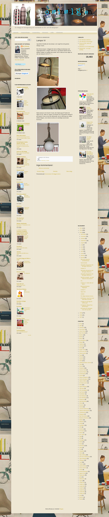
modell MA (82, 491)
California (81, 344)
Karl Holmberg (82, 397)
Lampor (47, 160)
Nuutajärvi (81, 425)
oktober (83, 238)
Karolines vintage (21, 301)
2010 (81, 232)
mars (82, 253)
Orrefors (81, 429)
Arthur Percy (82, 331)
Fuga (80, 355)
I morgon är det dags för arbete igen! (86, 302)
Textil (80, 462)
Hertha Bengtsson (83, 379)
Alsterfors (81, 327)
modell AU (81, 484)
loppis (80, 480)
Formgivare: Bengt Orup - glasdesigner (87, 305)
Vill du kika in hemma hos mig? (27, 309)
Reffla (80, 442)
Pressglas (81, 440)
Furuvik (81, 357)
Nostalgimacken (21, 111)
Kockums (81, 405)
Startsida (15, 32)
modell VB (81, 493)
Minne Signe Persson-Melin (23, 152)
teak (80, 495)
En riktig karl (27, 273)
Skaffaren (19, 206)
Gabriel (81, 359)
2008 (81, 315)
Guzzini (81, 375)
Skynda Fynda (20, 170)
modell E (81, 488)
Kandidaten (82, 394)
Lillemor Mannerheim (84, 410)
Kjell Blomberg (82, 401)
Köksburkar (59, 32)
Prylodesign (20, 182)
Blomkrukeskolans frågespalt (85, 287)
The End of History (21, 289)
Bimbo (80, 336)
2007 (81, 317)
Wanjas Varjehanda (22, 223)
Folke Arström (82, 353)
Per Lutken (82, 434)
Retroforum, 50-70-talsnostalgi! (86, 46)
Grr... (82, 280)
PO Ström (81, 430)
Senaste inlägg (40, 171)
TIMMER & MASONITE (22, 87)
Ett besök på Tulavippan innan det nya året (86, 309)
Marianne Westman (84, 418)
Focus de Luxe (83, 351)
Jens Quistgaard (83, 390)
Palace (81, 432)
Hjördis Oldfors (83, 381)
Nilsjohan (81, 421)
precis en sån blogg (22, 151)
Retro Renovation (21, 135)
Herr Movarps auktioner (85, 39)
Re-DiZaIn (19, 306)
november (83, 236)
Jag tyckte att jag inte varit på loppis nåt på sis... (87, 265)
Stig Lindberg (82, 454)
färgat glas (81, 475)
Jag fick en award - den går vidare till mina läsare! (87, 278)
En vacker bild (20, 219)
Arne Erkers (82, 329)
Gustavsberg (36, 32)
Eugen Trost (82, 349)
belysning (43, 160)
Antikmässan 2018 (21, 285)
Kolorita (81, 407)
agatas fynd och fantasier (23, 123)
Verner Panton (82, 467)
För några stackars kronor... (89, 138)
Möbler (81, 419)
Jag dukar (81, 388)
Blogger (61, 509)
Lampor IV (83, 268)
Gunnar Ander (82, 370)
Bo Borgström (82, 340)
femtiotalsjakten (21, 330)
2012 (81, 228)
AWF (80, 325)
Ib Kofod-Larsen (83, 383)
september (83, 240)
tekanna (81, 497)
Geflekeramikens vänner (85, 362)
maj (82, 249)
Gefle (52, 32)
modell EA (81, 490)
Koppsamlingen (25, 32)
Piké (80, 438)
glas (80, 477)
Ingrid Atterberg (83, 386)
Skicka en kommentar (44, 168)
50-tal (80, 323)
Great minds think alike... (22, 247)
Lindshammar (82, 412)
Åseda (80, 499)
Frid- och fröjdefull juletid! (26, 237)
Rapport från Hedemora (90, 123)
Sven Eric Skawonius (84, 456)
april (82, 251)
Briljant (81, 342)
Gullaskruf (81, 368)
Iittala (80, 384)
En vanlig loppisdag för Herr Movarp (90, 153)
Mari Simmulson (83, 416)
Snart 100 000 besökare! (90, 94)
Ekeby (80, 347)
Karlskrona (82, 399)
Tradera (81, 464)
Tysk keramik (84, 263)
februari (83, 255)
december (83, 234)
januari (82, 257)
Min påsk (19, 302)
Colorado (81, 346)
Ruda (80, 443)
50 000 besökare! (89, 108)
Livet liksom (27, 124)
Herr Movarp (26, 46)
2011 (81, 230)
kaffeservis (82, 478)
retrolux (19, 251)
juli (82, 245)
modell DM (82, 486)
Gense (81, 366)
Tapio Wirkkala (82, 458)
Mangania (81, 414)
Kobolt (80, 403)
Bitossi (81, 338)
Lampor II (83, 289)
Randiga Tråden (21, 318)
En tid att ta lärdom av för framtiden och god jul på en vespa (23, 146)
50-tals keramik (21, 272)
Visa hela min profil (19, 59)
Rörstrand (45, 32)
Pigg (80, 436)
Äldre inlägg (69, 171)
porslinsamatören (21, 156)
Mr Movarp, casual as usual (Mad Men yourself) (87, 299)
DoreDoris (19, 246)
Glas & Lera (20, 99)
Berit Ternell (82, 333)
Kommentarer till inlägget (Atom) (52, 174)
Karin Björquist (82, 395)
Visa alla (29, 335)
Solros (80, 453)
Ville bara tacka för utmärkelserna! (85, 260)
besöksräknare (81, 63)
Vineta (80, 469)
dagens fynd (82, 473)
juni (82, 247)
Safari (80, 447)
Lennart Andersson (84, 408)
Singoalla (81, 451)
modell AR (81, 482)
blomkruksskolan (83, 471)
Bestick (81, 335)
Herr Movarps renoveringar (85, 41)
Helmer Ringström (83, 377)
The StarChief (20, 218)
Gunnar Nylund (83, 371)
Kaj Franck (82, 392)
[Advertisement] (85, 195)
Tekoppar (81, 460)
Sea (80, 449)
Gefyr (80, 364)
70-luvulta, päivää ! (21, 194)
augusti (83, 242)
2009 (81, 313)
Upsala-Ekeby (82, 466)
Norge (80, 423)
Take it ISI (83, 291)
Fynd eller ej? (20, 284)
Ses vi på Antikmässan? (22, 331)
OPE (80, 427)
